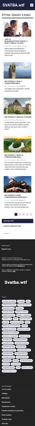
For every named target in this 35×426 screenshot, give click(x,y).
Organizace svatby (8, 406)
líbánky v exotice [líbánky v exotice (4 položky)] (8, 315)
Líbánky (4, 393)
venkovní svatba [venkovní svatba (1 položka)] (26, 360)
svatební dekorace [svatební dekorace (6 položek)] (20, 339)
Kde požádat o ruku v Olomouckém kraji (13, 82)
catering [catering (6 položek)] (21, 301)
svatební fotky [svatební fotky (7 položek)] (8, 343)
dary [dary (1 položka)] (28, 301)
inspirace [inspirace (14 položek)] (19, 308)
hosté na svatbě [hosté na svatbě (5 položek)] (8, 308)
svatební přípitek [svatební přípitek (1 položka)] (21, 353)
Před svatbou (6, 415)
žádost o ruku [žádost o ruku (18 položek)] (27, 367)
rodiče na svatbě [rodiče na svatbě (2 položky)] (23, 329)
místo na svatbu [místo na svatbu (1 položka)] (25, 318)
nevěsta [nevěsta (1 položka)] (5, 322)
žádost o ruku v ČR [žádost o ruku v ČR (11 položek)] (9, 371)
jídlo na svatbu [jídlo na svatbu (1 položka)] (8, 311)
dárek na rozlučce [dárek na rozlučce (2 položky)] (9, 305)
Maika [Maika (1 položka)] (16, 318)
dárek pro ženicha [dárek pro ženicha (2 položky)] (24, 305)
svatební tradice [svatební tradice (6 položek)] (8, 357)
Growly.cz (21, 266)
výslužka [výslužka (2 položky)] (6, 364)
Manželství (6, 398)
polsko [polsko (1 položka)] (24, 325)
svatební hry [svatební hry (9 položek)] (21, 346)
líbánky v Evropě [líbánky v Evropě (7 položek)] (21, 311)
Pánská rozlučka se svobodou (12, 411)
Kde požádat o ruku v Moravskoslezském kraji (16, 196)
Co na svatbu (6, 389)
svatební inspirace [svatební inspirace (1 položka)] (9, 350)
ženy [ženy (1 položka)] (18, 367)
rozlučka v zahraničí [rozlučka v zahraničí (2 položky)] (10, 336)
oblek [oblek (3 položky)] (27, 322)
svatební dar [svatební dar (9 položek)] (7, 339)
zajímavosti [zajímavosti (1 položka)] (16, 364)
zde (14, 271)
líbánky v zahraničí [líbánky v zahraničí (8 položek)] (23, 315)
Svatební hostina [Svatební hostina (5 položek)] (8, 346)
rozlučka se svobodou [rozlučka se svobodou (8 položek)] (10, 332)
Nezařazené (6, 402)
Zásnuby (14, 46)
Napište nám (6, 249)
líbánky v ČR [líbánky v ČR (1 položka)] (7, 318)
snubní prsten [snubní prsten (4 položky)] (24, 336)
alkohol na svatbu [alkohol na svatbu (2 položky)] (9, 301)
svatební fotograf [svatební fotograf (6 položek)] (21, 343)
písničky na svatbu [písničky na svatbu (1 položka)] (9, 329)
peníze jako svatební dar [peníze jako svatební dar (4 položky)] (11, 325)
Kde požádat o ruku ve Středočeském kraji (14, 156)
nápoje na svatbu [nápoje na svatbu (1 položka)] (17, 322)
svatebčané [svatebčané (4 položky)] (7, 360)
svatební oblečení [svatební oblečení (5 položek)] (24, 350)
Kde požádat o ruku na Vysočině (18, 117)
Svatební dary (7, 419)
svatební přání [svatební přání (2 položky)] (8, 353)
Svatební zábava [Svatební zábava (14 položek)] (22, 357)
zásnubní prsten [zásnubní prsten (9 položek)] (8, 367)
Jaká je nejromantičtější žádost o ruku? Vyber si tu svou (16, 41)
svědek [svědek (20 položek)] (15, 360)
